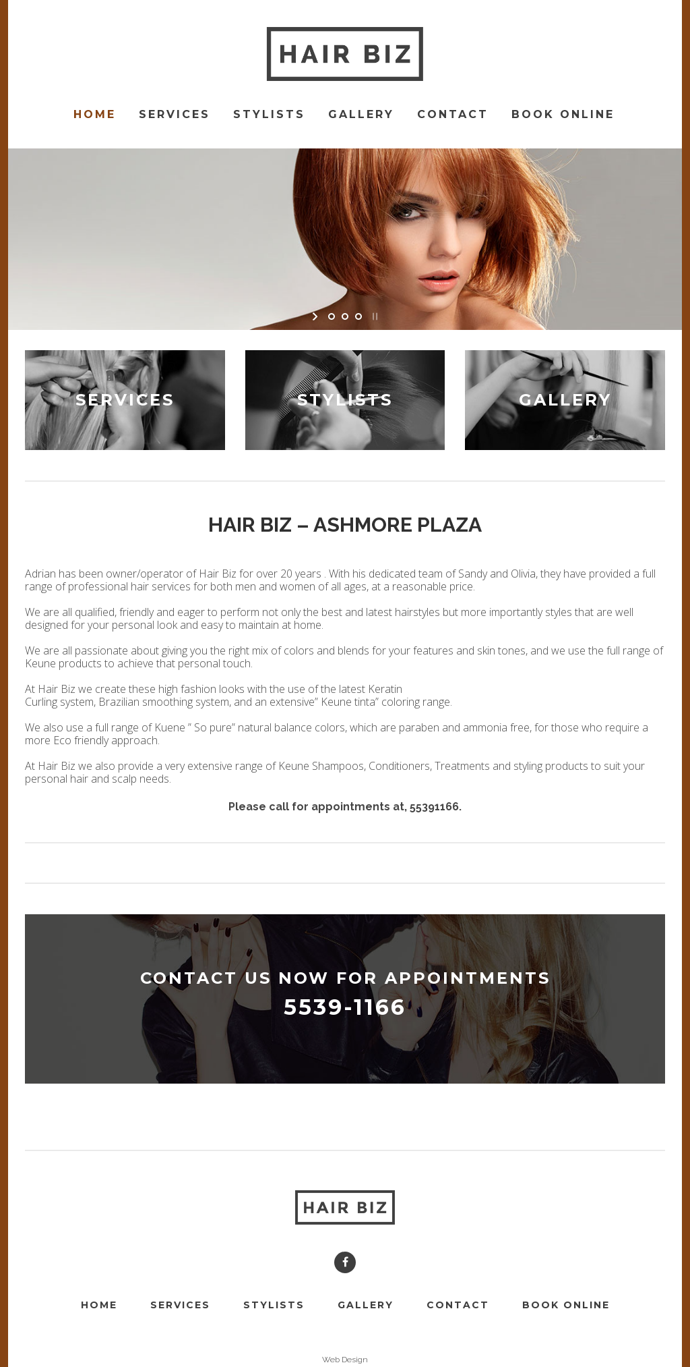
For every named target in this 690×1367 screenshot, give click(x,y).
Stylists (274, 1305)
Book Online (566, 1305)
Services (180, 1305)
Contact (458, 1305)
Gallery (366, 1305)
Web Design (345, 1359)
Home (99, 1305)
